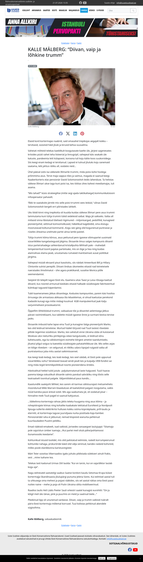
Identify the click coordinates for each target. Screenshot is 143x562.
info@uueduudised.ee (126, 3)
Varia (73, 43)
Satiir (79, 43)
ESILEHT (26, 10)
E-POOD (100, 10)
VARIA (84, 10)
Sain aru (102, 558)
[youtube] (84, 3)
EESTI (54, 10)
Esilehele (65, 43)
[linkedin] (75, 134)
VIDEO (92, 10)
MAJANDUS (74, 10)
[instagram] (82, 134)
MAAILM (63, 10)
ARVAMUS (36, 10)
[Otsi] (118, 10)
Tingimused (112, 558)
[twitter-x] (68, 134)
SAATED (46, 10)
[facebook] (81, 3)
